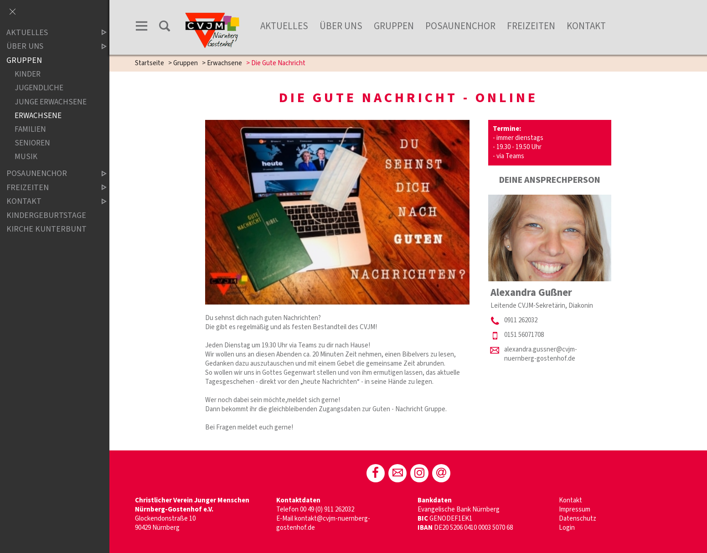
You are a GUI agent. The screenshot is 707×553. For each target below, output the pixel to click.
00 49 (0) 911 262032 (327, 509)
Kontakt (586, 26)
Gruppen (394, 26)
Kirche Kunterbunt (46, 229)
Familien (30, 129)
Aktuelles (284, 26)
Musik (26, 156)
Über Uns (341, 26)
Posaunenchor (460, 26)
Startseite (149, 63)
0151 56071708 (524, 335)
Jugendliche (39, 88)
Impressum (574, 509)
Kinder (28, 74)
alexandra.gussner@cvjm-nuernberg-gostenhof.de (540, 354)
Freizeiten (531, 26)
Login (567, 527)
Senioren (32, 143)
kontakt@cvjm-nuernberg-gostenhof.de (323, 523)
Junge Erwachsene (51, 102)
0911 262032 (520, 320)
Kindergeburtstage (46, 215)
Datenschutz (577, 518)
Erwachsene (224, 63)
